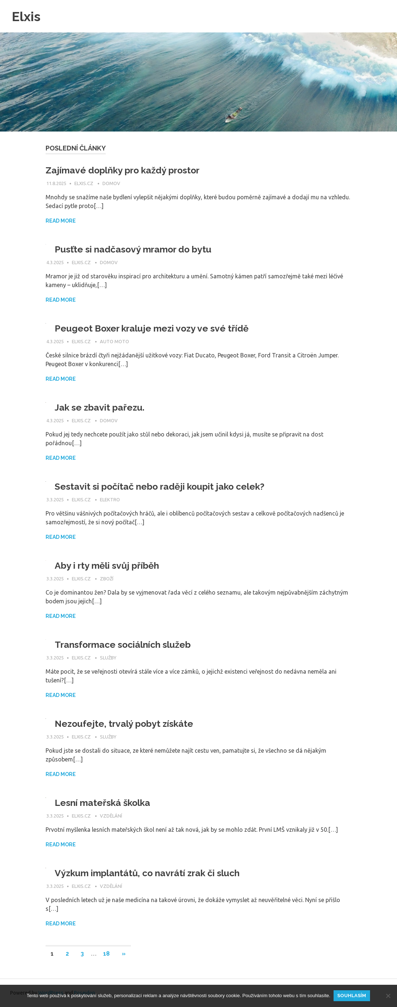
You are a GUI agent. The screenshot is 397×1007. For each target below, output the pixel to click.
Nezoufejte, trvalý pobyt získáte (128, 723)
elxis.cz (84, 183)
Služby (108, 657)
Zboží (106, 578)
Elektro (110, 499)
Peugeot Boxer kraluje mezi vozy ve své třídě (156, 328)
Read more (61, 221)
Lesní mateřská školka (106, 802)
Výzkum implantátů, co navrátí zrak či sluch (154, 872)
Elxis (27, 16)
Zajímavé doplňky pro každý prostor (128, 170)
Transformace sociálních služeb (128, 644)
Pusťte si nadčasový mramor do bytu (138, 249)
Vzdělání (111, 815)
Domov (111, 183)
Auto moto (114, 341)
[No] (388, 995)
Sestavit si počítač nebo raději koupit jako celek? (166, 486)
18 (106, 953)
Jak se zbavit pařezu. (101, 407)
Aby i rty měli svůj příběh (111, 565)
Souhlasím (352, 995)
